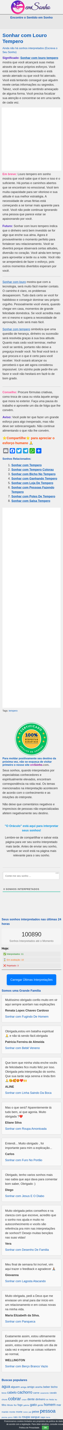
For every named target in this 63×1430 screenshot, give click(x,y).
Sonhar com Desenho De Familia (27, 1249)
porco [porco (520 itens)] (10, 1417)
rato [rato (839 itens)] (15, 1417)
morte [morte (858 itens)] (19, 1411)
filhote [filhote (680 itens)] (10, 1405)
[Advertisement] (31, 139)
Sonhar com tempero (16, 329)
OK (45, 1428)
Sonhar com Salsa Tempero (30, 501)
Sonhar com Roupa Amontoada (26, 1128)
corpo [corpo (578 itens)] (24, 1399)
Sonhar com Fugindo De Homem (26, 1016)
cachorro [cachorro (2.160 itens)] (24, 1392)
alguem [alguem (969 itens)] (15, 1386)
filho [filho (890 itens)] (4, 1405)
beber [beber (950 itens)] (46, 1386)
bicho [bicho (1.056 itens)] (54, 1386)
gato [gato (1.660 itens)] (33, 1405)
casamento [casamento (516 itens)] (44, 1393)
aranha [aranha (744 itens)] (38, 1387)
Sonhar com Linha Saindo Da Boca (28, 1092)
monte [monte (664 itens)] (12, 1412)
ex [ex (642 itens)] (47, 1399)
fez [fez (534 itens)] (56, 1400)
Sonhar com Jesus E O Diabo (24, 1196)
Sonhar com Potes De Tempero (33, 496)
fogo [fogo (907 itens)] (20, 1405)
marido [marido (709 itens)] (5, 1412)
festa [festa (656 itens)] (51, 1399)
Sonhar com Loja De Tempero (32, 483)
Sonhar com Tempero (26, 465)
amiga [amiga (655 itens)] (23, 1387)
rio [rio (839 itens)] (19, 1417)
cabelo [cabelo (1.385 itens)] (11, 1392)
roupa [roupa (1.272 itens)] (26, 1417)
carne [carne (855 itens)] (36, 1392)
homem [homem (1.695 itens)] (50, 1405)
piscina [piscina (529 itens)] (4, 1417)
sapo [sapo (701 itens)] (43, 1417)
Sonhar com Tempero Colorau (32, 469)
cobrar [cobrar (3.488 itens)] (14, 1398)
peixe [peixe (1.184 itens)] (35, 1411)
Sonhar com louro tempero (39, 58)
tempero (13, 710)
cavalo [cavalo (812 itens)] (53, 1392)
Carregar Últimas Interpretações (31, 979)
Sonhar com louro (14, 282)
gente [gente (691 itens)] (40, 1405)
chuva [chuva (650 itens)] (4, 1399)
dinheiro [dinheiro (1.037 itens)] (40, 1399)
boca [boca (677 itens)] (4, 1393)
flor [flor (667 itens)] (15, 1405)
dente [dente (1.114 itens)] (31, 1399)
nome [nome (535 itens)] (25, 1412)
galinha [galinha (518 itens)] (26, 1405)
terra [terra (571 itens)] (48, 1417)
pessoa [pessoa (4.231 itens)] (48, 1411)
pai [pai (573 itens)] (30, 1412)
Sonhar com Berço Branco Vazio (26, 1366)
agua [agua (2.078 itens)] (6, 1386)
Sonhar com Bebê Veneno (22, 1048)
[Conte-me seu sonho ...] (31, 876)
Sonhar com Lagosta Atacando (25, 1281)
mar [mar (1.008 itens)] (58, 1405)
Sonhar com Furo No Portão (23, 1160)
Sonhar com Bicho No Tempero (33, 474)
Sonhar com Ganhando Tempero (34, 478)
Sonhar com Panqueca (20, 1321)
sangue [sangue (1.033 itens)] (35, 1417)
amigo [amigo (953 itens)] (30, 1386)
